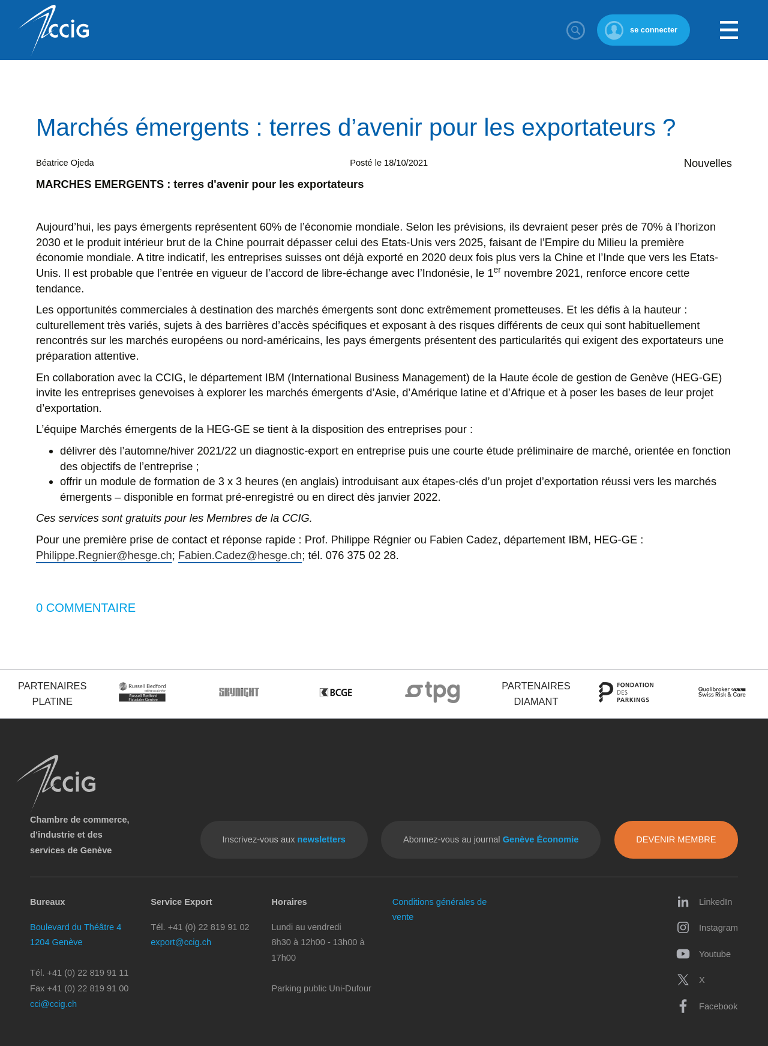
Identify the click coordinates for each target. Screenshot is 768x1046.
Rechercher (575, 30)
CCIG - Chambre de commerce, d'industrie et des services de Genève (53, 30)
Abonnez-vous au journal (490, 839)
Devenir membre (676, 839)
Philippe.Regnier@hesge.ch (104, 555)
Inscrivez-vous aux (284, 839)
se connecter (653, 29)
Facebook (706, 1006)
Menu (729, 30)
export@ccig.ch (181, 942)
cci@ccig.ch (53, 1004)
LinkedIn (704, 901)
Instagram (707, 927)
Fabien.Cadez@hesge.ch (240, 555)
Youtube (703, 954)
